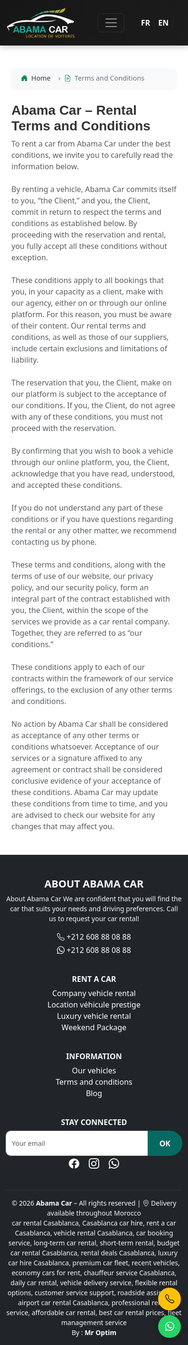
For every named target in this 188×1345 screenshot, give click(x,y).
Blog (94, 1093)
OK (165, 1143)
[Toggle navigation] (111, 22)
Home (36, 77)
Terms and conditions (94, 1082)
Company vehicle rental (94, 993)
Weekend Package (94, 1027)
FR (145, 23)
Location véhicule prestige (94, 1004)
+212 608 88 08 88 (98, 937)
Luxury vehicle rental (94, 1016)
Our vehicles (94, 1070)
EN (163, 23)
